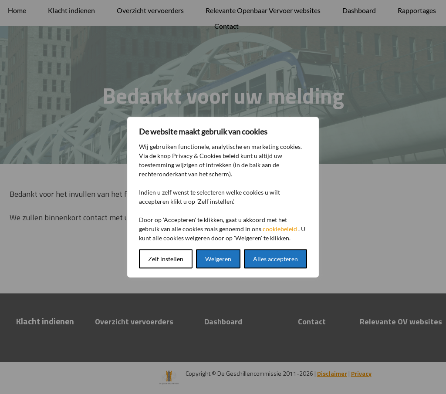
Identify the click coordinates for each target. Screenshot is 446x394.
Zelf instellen (165, 258)
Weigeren (218, 258)
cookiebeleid (280, 228)
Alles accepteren (275, 258)
